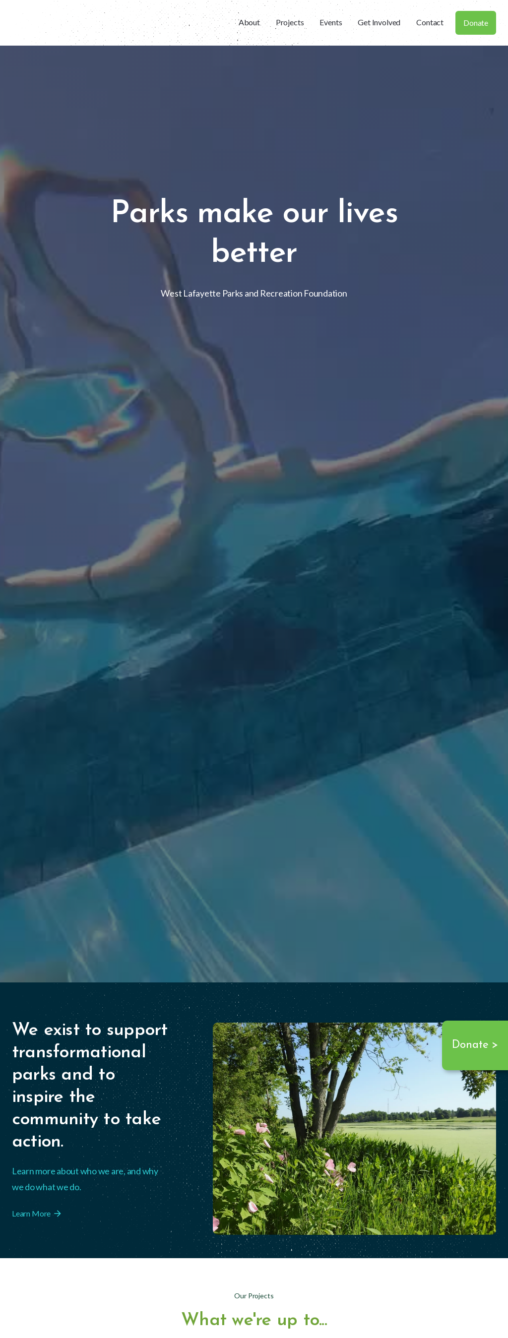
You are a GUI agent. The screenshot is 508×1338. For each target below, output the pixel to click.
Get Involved (379, 22)
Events (330, 22)
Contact (430, 22)
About (249, 22)
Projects (290, 22)
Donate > (475, 1045)
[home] (15, 23)
